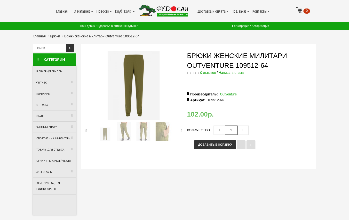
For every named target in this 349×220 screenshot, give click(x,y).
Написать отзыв (231, 73)
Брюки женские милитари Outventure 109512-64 (101, 36)
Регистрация (240, 26)
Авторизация (260, 26)
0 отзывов (208, 73)
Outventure (228, 94)
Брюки (55, 36)
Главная (39, 36)
